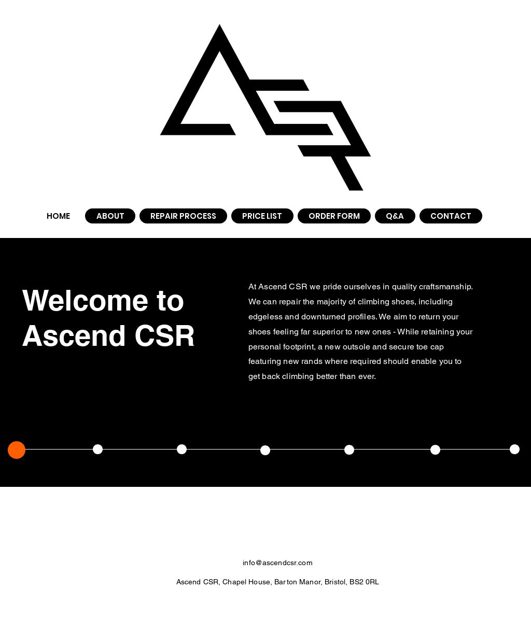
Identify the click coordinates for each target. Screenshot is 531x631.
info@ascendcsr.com (278, 562)
